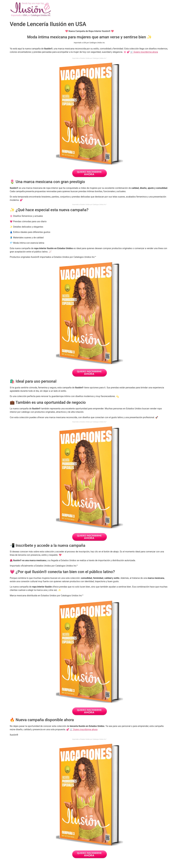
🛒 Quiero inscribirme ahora (144, 52)
